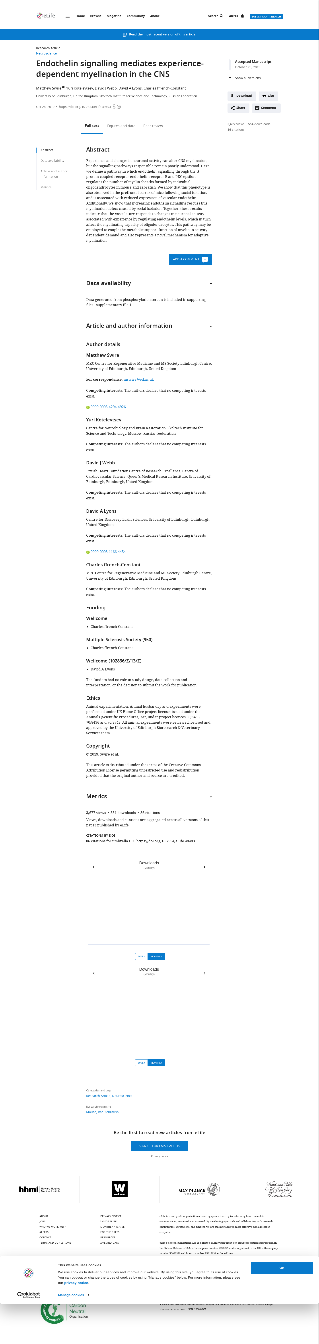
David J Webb (106, 88)
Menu (67, 16)
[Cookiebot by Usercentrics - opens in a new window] (28, 1335)
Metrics (46, 187)
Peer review (153, 126)
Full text (92, 126)
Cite (271, 96)
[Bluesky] (42, 1266)
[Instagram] (89, 1266)
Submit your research (266, 16)
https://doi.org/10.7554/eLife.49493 (85, 107)
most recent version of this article (169, 34)
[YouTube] (100, 1266)
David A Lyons (130, 88)
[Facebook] (124, 1266)
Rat (100, 1112)
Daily (141, 956)
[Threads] (112, 1266)
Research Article (48, 48)
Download (244, 96)
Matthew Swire (48, 88)
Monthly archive (112, 1227)
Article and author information (54, 174)
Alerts (233, 16)
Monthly (156, 956)
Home (80, 16)
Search (213, 16)
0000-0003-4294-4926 (106, 407)
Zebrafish (112, 1112)
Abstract (47, 150)
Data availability (52, 160)
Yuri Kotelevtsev (79, 88)
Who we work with (52, 1227)
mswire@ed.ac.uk (139, 379)
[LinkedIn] (54, 1266)
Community (136, 16)
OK (282, 1308)
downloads (259, 124)
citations (236, 129)
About (155, 16)
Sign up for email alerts (159, 1146)
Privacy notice (159, 1156)
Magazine (114, 16)
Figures (121, 126)
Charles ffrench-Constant (165, 88)
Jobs (42, 1221)
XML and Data (109, 1243)
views (236, 124)
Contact (45, 1237)
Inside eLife (108, 1221)
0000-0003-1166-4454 (106, 552)
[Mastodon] (77, 1266)
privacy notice (76, 1323)
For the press (110, 1232)
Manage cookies (71, 1335)
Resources (107, 1237)
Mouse (91, 1112)
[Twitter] (66, 1266)
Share (240, 108)
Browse (95, 16)
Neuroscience (46, 53)
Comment (270, 109)
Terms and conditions (55, 1243)
